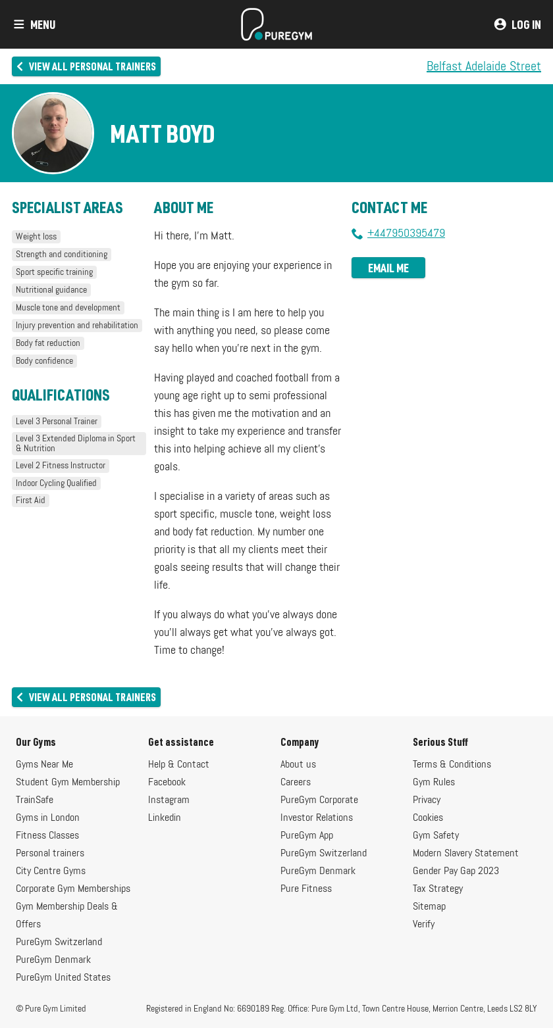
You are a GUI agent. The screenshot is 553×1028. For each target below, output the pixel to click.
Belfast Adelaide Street (484, 66)
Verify (423, 924)
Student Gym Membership (68, 782)
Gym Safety (436, 836)
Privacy (426, 800)
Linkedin (164, 818)
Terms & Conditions (452, 765)
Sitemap (429, 907)
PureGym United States (63, 978)
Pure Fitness (306, 889)
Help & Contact (178, 765)
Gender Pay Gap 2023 (456, 871)
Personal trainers (50, 853)
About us (298, 765)
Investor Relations (316, 818)
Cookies (428, 818)
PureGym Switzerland (59, 942)
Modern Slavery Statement (466, 853)
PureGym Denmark (53, 960)
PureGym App (306, 836)
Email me (388, 268)
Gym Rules (434, 782)
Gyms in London (48, 818)
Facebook (167, 782)
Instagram (169, 800)
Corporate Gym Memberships (73, 889)
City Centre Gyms (51, 871)
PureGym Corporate (319, 800)
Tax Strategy (438, 889)
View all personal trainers (85, 66)
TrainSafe (34, 800)
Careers (295, 782)
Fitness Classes (47, 836)
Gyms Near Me (44, 765)
